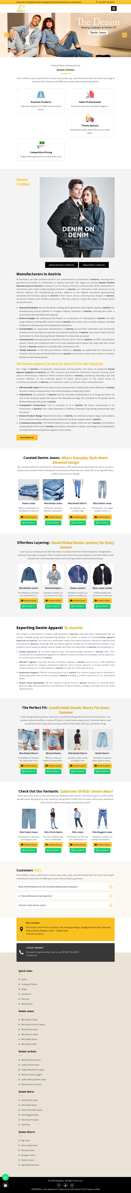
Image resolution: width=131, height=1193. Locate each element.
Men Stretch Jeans (29, 1034)
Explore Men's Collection (94, 265)
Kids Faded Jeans (29, 832)
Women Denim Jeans (31, 1060)
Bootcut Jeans (27, 1150)
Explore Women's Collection (61, 265)
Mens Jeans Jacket (102, 588)
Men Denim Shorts (28, 753)
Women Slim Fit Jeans (31, 1084)
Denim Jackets (77, 588)
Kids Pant (25, 1125)
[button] (10, 35)
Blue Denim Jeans (102, 503)
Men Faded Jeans (29, 1039)
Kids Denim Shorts (77, 753)
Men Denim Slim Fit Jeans (78, 503)
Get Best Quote (28, 517)
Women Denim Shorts (53, 753)
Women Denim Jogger (31, 1075)
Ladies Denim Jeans (30, 1065)
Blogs (24, 989)
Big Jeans (25, 1140)
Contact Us (26, 994)
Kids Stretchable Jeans (53, 832)
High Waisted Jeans (30, 1165)
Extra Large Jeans (29, 1145)
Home (24, 979)
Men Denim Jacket (28, 588)
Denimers (59, 1180)
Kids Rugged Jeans (102, 832)
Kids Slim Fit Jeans (30, 1120)
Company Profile (29, 984)
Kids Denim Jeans (29, 1100)
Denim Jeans (28, 503)
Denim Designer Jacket (53, 588)
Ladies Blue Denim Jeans (32, 1070)
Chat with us (28, 523)
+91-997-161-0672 (105, 2)
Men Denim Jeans (53, 503)
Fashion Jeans (27, 1160)
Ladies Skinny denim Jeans (33, 1079)
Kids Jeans (77, 832)
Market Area (26, 1004)
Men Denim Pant (29, 1044)
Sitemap (25, 999)
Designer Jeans (28, 1155)
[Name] (114, 8)
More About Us (27, 437)
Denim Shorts (102, 753)
